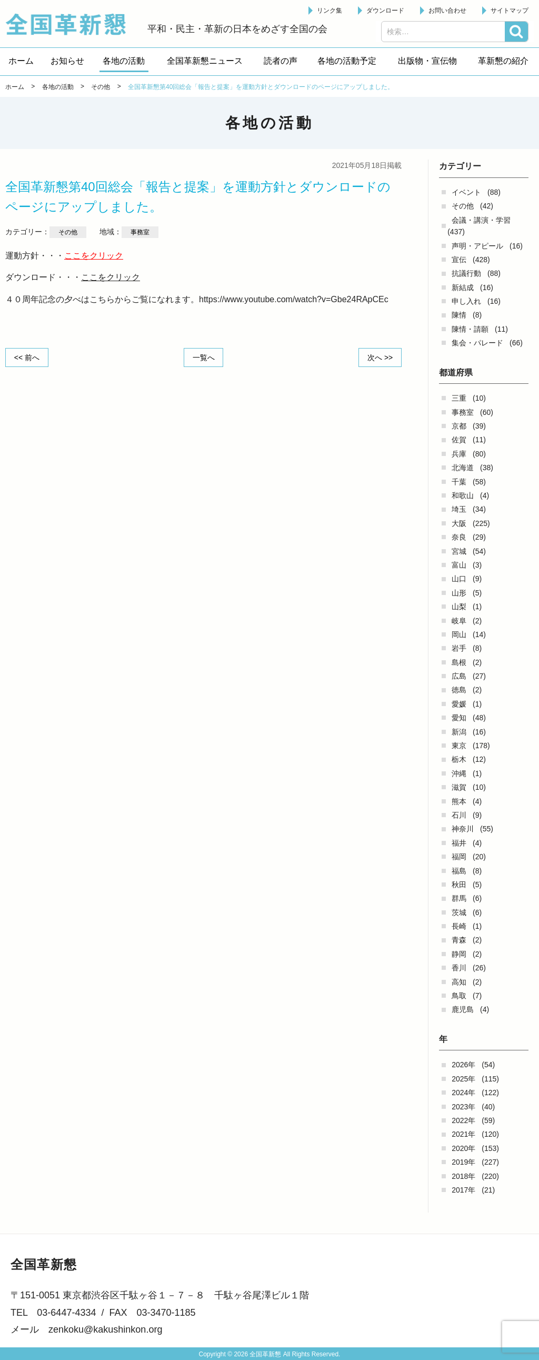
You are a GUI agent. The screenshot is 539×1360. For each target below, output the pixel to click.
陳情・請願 (470, 329)
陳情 (459, 315)
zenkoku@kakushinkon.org (105, 1329)
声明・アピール (477, 246)
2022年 (463, 1120)
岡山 (459, 634)
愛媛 (459, 704)
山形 (459, 593)
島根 (459, 662)
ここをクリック (93, 255)
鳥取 (459, 995)
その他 (463, 206)
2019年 (463, 1162)
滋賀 (459, 787)
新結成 (463, 287)
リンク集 (329, 10)
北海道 (463, 467)
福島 (459, 871)
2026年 (463, 1064)
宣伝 (459, 259)
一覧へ (204, 357)
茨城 (459, 912)
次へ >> (380, 357)
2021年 (463, 1134)
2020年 (463, 1148)
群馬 (459, 898)
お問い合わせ (447, 10)
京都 (459, 426)
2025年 (463, 1079)
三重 (459, 398)
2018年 (463, 1176)
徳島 (459, 690)
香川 (459, 968)
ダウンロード (385, 10)
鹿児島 (463, 1009)
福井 (459, 843)
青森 (459, 940)
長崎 (459, 926)
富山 (459, 565)
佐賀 (459, 439)
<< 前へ (26, 357)
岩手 (459, 648)
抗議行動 (466, 273)
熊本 (459, 801)
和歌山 (463, 495)
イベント (466, 192)
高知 (459, 982)
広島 (459, 676)
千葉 (459, 482)
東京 (459, 745)
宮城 (459, 551)
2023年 (463, 1107)
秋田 (459, 884)
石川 (459, 815)
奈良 (459, 537)
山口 (459, 578)
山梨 (459, 606)
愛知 (459, 717)
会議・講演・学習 (481, 220)
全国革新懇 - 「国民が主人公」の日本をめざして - (71, 24)
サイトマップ (509, 10)
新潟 (459, 732)
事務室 (463, 412)
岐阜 (459, 621)
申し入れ (466, 301)
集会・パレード (477, 343)
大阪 (459, 523)
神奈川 (463, 829)
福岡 (459, 856)
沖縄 (459, 773)
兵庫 (459, 454)
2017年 (463, 1190)
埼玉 (459, 509)
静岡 (459, 954)
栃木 (459, 759)
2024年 (463, 1092)
